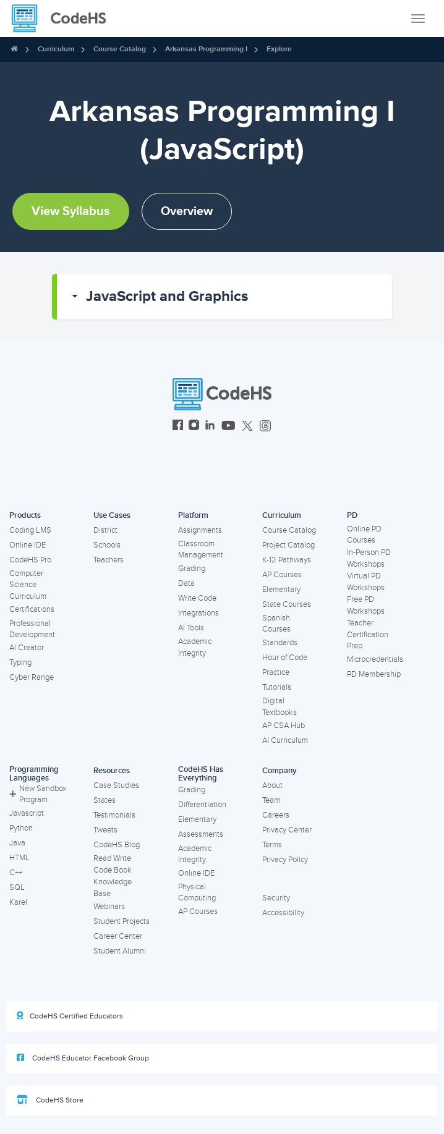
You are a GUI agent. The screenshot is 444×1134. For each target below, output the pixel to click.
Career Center (117, 936)
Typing (20, 662)
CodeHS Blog (116, 845)
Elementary (281, 590)
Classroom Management (200, 550)
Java (17, 843)
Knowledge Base (112, 888)
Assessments (200, 834)
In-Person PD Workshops (369, 558)
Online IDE (27, 545)
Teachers (108, 560)
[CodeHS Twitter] (247, 427)
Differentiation (202, 805)
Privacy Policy (285, 860)
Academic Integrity (194, 647)
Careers (275, 815)
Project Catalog (288, 545)
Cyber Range (31, 677)
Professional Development (32, 629)
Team (271, 800)
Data (186, 583)
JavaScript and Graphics (167, 296)
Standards (279, 643)
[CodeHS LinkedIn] (210, 427)
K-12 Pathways (286, 560)
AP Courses (282, 575)
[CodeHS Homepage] (63, 18)
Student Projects (121, 921)
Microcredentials (375, 659)
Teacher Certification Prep (367, 634)
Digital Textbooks (279, 706)
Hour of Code (284, 657)
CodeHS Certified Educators (70, 1016)
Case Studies (116, 785)
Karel (18, 902)
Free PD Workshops (366, 605)
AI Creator (26, 648)
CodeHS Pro (30, 560)
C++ (15, 873)
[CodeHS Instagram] (194, 427)
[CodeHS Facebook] (178, 427)
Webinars (109, 907)
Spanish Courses (276, 624)
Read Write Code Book (112, 864)
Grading (191, 568)
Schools (107, 545)
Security (276, 898)
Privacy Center (287, 830)
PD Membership (374, 674)
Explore (279, 49)
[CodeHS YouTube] (228, 427)
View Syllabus (71, 211)
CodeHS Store (50, 1100)
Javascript (26, 813)
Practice (275, 672)
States (104, 800)
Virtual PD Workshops (366, 582)
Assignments (200, 530)
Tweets (105, 830)
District (105, 530)
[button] (224, 296)
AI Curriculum (285, 740)
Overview (187, 211)
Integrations (198, 613)
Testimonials (114, 815)
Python (21, 828)
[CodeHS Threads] (265, 427)
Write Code (197, 598)
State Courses (286, 604)
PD (352, 515)
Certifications (31, 609)
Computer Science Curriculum (27, 585)
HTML (19, 858)
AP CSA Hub (283, 725)
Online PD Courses (364, 535)
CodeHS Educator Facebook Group (83, 1058)
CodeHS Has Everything (200, 774)
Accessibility (283, 913)
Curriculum (56, 49)
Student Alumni (119, 951)
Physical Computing (197, 892)
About (272, 785)
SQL (17, 887)
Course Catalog (119, 49)
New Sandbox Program (37, 794)
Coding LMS (30, 530)
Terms (272, 845)
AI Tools (191, 628)
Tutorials (276, 687)
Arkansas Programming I (206, 49)
